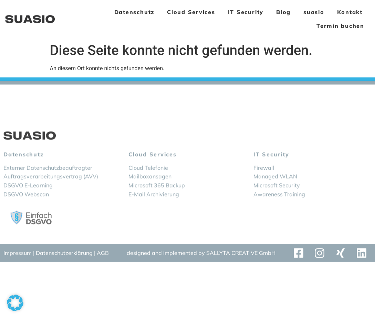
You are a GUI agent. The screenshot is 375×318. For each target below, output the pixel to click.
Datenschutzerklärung (65, 254)
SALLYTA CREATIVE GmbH (240, 254)
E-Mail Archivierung (153, 206)
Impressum (17, 254)
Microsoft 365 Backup (156, 197)
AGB (103, 254)
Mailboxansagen (149, 188)
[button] (15, 303)
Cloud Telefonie (148, 179)
